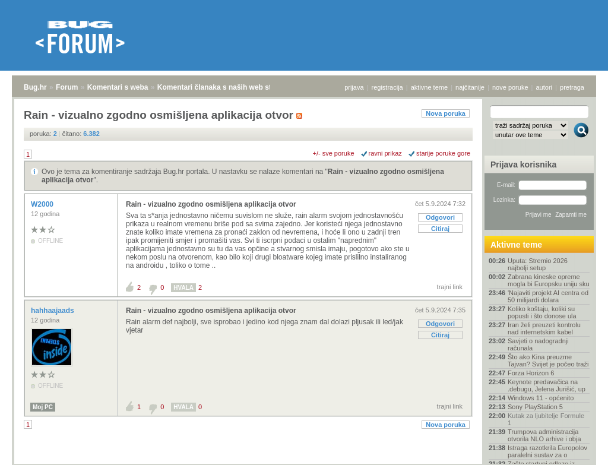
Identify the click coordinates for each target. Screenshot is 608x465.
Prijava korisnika (523, 164)
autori (544, 87)
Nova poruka (446, 113)
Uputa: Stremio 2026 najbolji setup (538, 264)
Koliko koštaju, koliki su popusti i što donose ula (542, 312)
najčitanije (469, 87)
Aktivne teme (516, 244)
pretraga (572, 87)
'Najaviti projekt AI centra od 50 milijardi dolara (548, 296)
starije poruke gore (443, 153)
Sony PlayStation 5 (535, 406)
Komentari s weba (117, 87)
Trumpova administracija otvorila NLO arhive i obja (544, 435)
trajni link (450, 286)
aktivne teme (429, 87)
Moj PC (43, 407)
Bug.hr (35, 87)
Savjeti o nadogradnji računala (538, 344)
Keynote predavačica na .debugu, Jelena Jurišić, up (546, 385)
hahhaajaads (53, 310)
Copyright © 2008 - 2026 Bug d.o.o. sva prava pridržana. (304, 461)
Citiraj (440, 228)
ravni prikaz (385, 153)
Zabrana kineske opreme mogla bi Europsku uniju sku (549, 280)
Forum (67, 87)
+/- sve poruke (333, 153)
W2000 (43, 204)
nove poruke (510, 87)
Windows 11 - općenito (541, 397)
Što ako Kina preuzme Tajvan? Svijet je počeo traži (548, 360)
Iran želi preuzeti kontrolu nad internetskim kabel (544, 328)
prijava (353, 87)
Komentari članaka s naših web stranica (224, 87)
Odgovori (440, 217)
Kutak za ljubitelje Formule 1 (546, 419)
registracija (387, 87)
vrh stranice (576, 447)
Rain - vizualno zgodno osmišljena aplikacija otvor (211, 204)
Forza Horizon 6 (531, 373)
